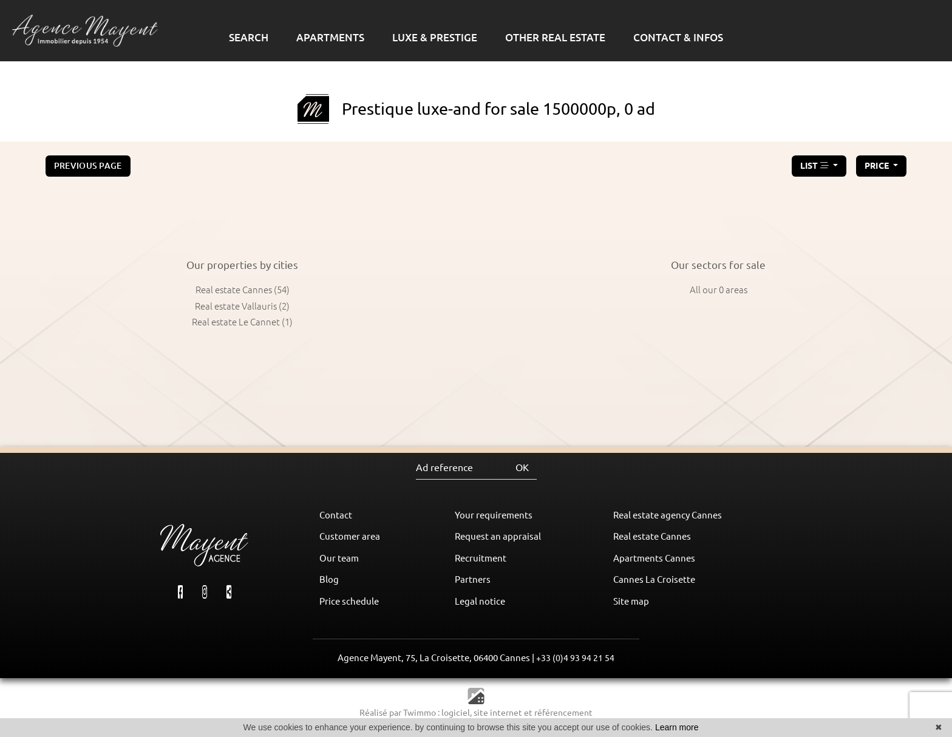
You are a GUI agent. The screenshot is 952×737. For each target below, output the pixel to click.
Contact (335, 515)
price (878, 166)
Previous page (88, 166)
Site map (631, 601)
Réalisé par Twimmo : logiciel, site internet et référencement (476, 713)
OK (522, 467)
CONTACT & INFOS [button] (678, 37)
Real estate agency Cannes (667, 515)
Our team (339, 558)
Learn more (677, 727)
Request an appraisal (498, 536)
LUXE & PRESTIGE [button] (434, 37)
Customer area (349, 536)
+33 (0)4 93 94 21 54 (575, 658)
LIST (815, 166)
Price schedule (349, 601)
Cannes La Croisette (654, 579)
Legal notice (480, 601)
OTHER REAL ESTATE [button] (555, 37)
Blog (329, 579)
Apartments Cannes (654, 558)
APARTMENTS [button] (330, 37)
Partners (473, 579)
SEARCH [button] (248, 37)
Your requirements (493, 515)
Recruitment (480, 558)
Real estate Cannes (652, 536)
